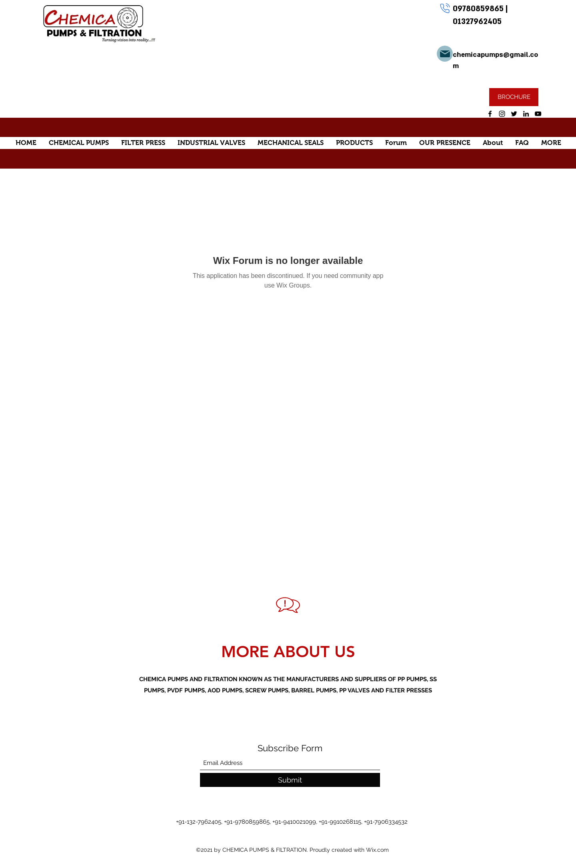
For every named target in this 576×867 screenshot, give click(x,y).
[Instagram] (502, 114)
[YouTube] (538, 114)
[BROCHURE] (513, 97)
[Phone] (445, 8)
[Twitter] (514, 114)
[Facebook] (490, 114)
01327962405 (477, 21)
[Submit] (290, 780)
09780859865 (479, 9)
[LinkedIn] (526, 114)
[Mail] (445, 54)
